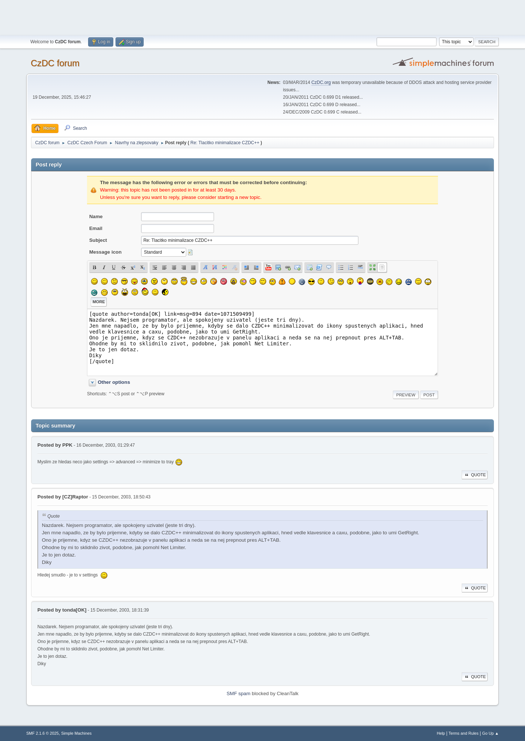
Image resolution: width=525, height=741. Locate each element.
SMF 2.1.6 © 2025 (42, 733)
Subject (98, 240)
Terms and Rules (464, 733)
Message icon (105, 252)
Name (96, 216)
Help (441, 733)
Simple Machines (76, 733)
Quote (475, 475)
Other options (114, 382)
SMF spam (238, 693)
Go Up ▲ (490, 733)
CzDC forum (55, 63)
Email (96, 228)
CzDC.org (321, 82)
